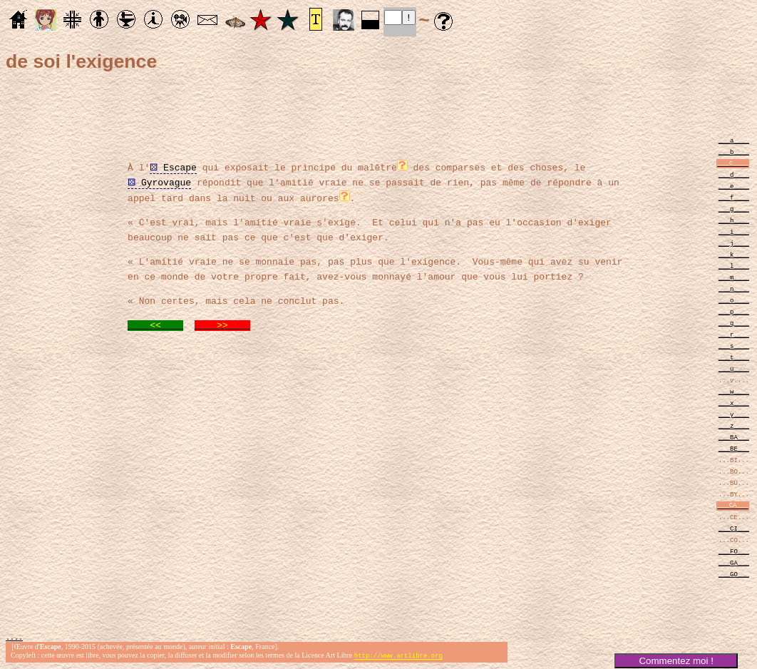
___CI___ (734, 528)
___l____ (734, 265)
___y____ (734, 414)
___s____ (734, 345)
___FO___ (734, 551)
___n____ (734, 288)
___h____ (734, 220)
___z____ (734, 425)
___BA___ (734, 436)
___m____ (734, 277)
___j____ (734, 242)
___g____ (734, 208)
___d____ (734, 174)
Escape (173, 166)
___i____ (734, 231)
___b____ (734, 151)
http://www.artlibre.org (398, 657)
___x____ (734, 402)
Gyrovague (159, 181)
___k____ (734, 254)
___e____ (734, 185)
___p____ (734, 311)
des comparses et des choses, (497, 166)
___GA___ (734, 562)
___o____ (734, 300)
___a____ (734, 140)
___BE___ (734, 448)
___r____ (734, 334)
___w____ (734, 391)
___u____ (734, 368)
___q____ (734, 322)
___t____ (734, 357)
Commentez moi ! (676, 660)
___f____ (734, 197)
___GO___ (734, 573)
